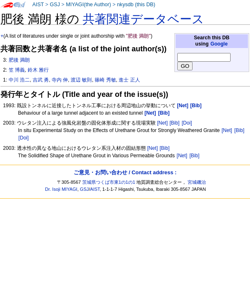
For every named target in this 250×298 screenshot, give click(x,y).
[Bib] (174, 123)
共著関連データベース (143, 19)
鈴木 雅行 (38, 70)
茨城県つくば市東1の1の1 (109, 182)
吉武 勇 (41, 80)
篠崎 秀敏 (105, 80)
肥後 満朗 (19, 60)
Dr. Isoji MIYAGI (61, 189)
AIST (38, 4)
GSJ (55, 4)
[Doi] (187, 123)
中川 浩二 (19, 80)
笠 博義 (17, 70)
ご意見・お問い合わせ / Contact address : (125, 172)
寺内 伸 (60, 80)
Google (219, 44)
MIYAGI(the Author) (88, 4)
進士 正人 (129, 80)
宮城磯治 (197, 182)
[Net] (162, 123)
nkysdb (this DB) (136, 4)
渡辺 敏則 (81, 80)
